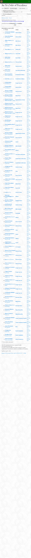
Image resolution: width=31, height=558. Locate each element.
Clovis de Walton (8, 246)
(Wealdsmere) (8, 83)
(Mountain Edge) (8, 205)
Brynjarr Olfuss (8, 158)
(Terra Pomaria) (8, 251)
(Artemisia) (7, 45)
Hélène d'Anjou (8, 40)
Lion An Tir (18, 188)
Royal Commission (19, 330)
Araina (6, 192)
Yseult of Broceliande (9, 183)
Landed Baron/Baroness (21, 158)
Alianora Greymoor (9, 313)
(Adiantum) (7, 159)
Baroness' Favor (19, 297)
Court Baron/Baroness (20, 70)
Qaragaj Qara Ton (8, 166)
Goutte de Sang (19, 167)
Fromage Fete (8, 330)
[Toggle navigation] (29, 1)
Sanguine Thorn (19, 200)
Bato (6, 259)
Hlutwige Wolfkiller (9, 90)
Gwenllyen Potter (8, 334)
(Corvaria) (7, 268)
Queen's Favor (18, 87)
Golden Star (18, 49)
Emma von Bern (8, 263)
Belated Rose (18, 183)
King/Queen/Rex (19, 309)
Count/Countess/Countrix (21, 318)
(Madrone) (7, 314)
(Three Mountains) (8, 75)
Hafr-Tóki (7, 78)
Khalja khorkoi (8, 116)
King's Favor (18, 95)
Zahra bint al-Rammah (9, 137)
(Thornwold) (7, 234)
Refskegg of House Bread (10, 288)
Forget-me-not (19, 83)
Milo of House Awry (9, 208)
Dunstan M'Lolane (8, 221)
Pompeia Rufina (8, 82)
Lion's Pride (18, 53)
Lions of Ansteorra (19, 339)
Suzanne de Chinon (9, 212)
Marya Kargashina (8, 74)
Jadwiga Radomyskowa (9, 233)
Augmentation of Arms (20, 99)
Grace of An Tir (19, 137)
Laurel (17, 141)
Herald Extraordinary (20, 74)
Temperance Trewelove (10, 267)
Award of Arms (19, 192)
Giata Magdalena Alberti (10, 124)
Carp (17, 171)
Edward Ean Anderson (9, 229)
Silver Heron (18, 41)
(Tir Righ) (13, 100)
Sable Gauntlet (18, 146)
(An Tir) (12, 49)
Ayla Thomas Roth (8, 153)
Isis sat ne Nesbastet (9, 162)
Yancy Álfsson (8, 49)
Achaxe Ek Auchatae (9, 36)
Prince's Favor (18, 32)
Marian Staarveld (8, 174)
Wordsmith (18, 213)
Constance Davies (8, 279)
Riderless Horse (5, 17)
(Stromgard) (7, 33)
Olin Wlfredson (8, 120)
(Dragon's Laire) (8, 209)
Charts (10, 17)
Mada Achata (7, 57)
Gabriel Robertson (8, 44)
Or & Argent (18, 246)
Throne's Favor (19, 62)
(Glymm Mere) (8, 142)
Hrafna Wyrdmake (8, 338)
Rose (16, 326)
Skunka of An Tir (8, 53)
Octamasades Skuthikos (10, 32)
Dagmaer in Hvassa (9, 275)
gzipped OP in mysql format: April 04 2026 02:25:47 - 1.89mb (14, 353)
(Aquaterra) (11, 78)
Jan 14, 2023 (28, 32)
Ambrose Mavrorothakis (10, 179)
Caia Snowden (8, 284)
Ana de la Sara (8, 216)
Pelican (17, 150)
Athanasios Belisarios (9, 309)
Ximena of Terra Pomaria (10, 250)
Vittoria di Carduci (8, 141)
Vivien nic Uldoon (8, 225)
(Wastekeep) (12, 243)
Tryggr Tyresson (8, 271)
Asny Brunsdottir (8, 204)
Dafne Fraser (7, 128)
